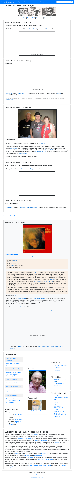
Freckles (57, 442)
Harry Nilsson (21, 93)
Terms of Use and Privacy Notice (37, 477)
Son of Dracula (54, 168)
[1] (15, 295)
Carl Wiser (19, 346)
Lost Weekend (57, 395)
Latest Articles (39, 18)
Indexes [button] (36, 2)
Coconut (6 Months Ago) (12, 379)
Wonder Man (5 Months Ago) (13, 369)
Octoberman (9, 93)
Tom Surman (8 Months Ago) (13, 386)
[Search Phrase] (63, 2)
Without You (49, 29)
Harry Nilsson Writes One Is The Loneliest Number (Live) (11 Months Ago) (13, 400)
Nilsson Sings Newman (11, 254)
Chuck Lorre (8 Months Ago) (13, 383)
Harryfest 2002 (49, 150)
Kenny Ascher (24, 310)
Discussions (52, 2)
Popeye (27, 455)
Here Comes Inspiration (49, 310)
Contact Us (37, 474)
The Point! (43, 453)
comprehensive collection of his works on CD (39, 465)
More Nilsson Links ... (59, 386)
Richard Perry (9, 207)
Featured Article (31, 18)
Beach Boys (17, 416)
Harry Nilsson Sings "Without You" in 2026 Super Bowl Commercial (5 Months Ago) (13, 374)
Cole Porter (52, 279)
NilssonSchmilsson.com (8, 2)
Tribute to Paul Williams (39, 298)
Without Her (44, 440)
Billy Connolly (57, 406)
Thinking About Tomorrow (60, 408)
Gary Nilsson (41, 143)
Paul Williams (9, 256)
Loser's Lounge (22, 298)
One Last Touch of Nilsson (60, 365)
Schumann (15, 260)
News (24, 18)
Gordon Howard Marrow (60, 413)
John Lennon (29, 457)
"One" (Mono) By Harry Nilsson (37, 410)
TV (22, 453)
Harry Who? (47, 18)
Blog (25, 2)
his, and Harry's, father (40, 151)
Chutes (59, 93)
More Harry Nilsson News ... (11, 215)
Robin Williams (38, 455)
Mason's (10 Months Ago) (12, 395)
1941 (55, 404)
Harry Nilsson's (33, 29)
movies (17, 453)
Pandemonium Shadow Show (24, 438)
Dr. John (56, 409)
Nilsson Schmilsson (33, 207)
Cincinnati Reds (23, 153)
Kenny (34, 272)
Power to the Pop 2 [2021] (60, 411)
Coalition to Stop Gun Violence (45, 459)
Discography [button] (43, 2)
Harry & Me (57, 367)
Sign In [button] (20, 2)
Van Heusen (12, 265)
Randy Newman (63, 256)
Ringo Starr (33, 168)
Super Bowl (15, 29)
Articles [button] (30, 2)
